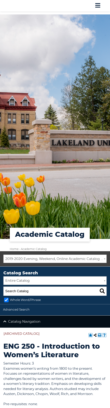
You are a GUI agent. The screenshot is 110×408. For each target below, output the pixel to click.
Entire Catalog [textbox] (17, 280)
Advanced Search (16, 309)
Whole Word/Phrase (25, 299)
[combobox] (55, 259)
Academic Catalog (34, 249)
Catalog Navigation (24, 321)
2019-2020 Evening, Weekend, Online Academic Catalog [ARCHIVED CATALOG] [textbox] (56, 259)
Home (14, 249)
